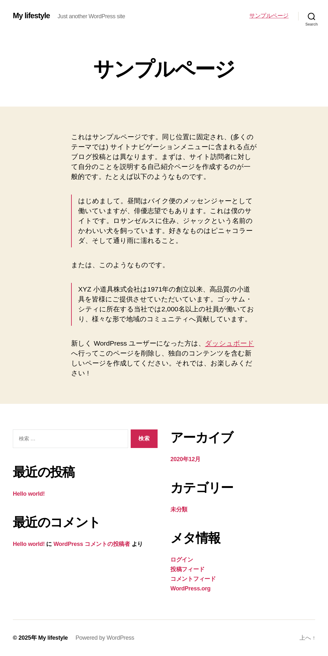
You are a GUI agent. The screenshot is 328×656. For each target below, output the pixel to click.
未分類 (178, 509)
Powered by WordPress (105, 638)
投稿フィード (187, 569)
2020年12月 (185, 459)
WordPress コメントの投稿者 (91, 544)
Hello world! (29, 494)
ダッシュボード (229, 343)
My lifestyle (31, 16)
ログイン (181, 559)
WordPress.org (190, 588)
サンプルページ (269, 15)
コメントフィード (193, 579)
